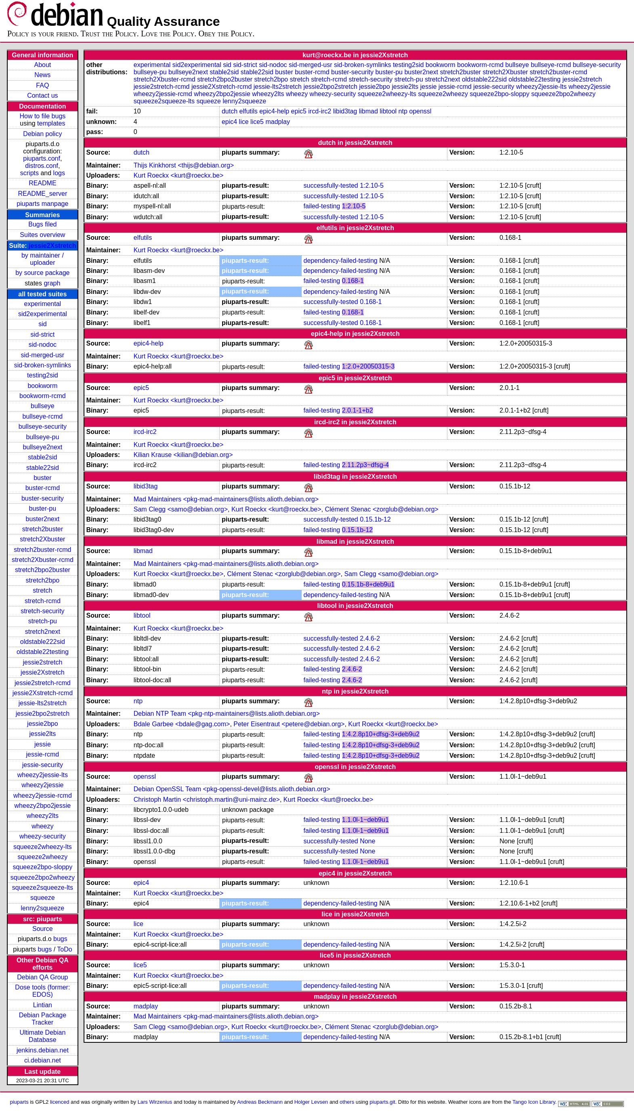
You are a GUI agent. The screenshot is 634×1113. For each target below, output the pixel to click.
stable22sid (42, 467)
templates (51, 123)
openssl (420, 111)
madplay (277, 121)
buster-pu (43, 508)
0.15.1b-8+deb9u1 (368, 584)
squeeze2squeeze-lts (42, 887)
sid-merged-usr (43, 355)
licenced (59, 1102)
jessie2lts (42, 733)
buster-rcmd (42, 487)
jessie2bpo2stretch (42, 713)
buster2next (43, 519)
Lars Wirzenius (155, 1102)
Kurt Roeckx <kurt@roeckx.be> (179, 175)
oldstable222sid (42, 641)
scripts (29, 173)
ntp (403, 111)
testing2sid (42, 375)
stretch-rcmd (43, 600)
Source (42, 928)
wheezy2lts (43, 815)
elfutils (248, 111)
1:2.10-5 (372, 185)
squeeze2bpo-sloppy (43, 867)
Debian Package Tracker (42, 1019)
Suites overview (42, 234)
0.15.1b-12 (375, 519)
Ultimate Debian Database (42, 1036)
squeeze (42, 897)
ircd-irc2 (319, 111)
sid (42, 324)
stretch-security (42, 611)
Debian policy (42, 133)
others (347, 1102)
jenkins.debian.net (43, 1050)
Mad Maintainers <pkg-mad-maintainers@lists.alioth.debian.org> (226, 499)
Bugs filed (42, 224)
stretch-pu (42, 621)
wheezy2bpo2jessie (43, 805)
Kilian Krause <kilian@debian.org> (183, 454)
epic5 (299, 111)
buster (42, 477)
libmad (368, 111)
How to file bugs (42, 116)
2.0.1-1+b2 (357, 410)
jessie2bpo (42, 723)
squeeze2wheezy (43, 856)
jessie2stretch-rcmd (43, 682)
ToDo (64, 949)
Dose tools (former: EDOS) (42, 991)
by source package (42, 272)
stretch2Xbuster (42, 539)
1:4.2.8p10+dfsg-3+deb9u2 (381, 734)
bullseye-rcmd (43, 416)
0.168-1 (353, 280)
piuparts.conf (41, 158)
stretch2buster (42, 529)
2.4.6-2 (370, 638)
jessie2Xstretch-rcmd (43, 693)
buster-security (42, 498)
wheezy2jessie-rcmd (42, 795)
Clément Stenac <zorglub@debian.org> (381, 509)
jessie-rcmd (42, 754)
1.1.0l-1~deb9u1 (365, 819)
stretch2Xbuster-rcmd (42, 559)
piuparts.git (382, 1102)
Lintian (42, 1005)
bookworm (42, 385)
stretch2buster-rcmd (42, 549)
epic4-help (274, 111)
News (42, 74)
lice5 (257, 121)
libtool (388, 111)
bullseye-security (43, 426)
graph (52, 283)
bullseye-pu (42, 437)
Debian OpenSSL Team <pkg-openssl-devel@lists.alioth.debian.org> (232, 789)
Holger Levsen (311, 1102)
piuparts (19, 1102)
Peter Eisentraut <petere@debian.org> (288, 724)
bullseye (43, 405)
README (42, 183)
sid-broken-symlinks (42, 365)
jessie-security (42, 764)
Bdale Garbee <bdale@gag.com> (182, 724)
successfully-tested (331, 185)
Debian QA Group (42, 977)
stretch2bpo (43, 580)
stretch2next (42, 631)
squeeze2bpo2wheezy (42, 877)
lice (244, 121)
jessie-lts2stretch (43, 703)
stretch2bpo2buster (42, 569)
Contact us (42, 95)
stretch (42, 590)
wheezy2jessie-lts (42, 774)
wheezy (42, 826)
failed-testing (322, 206)
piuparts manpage (42, 203)
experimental (42, 303)
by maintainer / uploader (42, 259)
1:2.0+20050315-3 (368, 366)
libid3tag (345, 111)
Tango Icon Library (533, 1102)
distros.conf (41, 165)
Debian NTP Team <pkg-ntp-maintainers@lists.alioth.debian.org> (227, 713)
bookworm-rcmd (42, 395)
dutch (229, 111)
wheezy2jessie (42, 785)
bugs (60, 938)
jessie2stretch (42, 662)
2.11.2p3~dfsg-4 (365, 464)
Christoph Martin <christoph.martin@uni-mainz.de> (207, 799)
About (42, 64)
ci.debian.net (42, 1060)
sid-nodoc (43, 344)
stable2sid (42, 457)
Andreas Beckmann (260, 1102)
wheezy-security (42, 836)
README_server (42, 193)
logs (59, 173)
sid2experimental (42, 313)
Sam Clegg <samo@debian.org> (181, 509)
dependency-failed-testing (341, 260)
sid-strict (43, 334)
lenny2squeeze (43, 908)
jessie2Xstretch (52, 245)
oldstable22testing (43, 651)
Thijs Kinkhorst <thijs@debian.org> (184, 165)
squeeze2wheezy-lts (42, 846)
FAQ (42, 85)
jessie (42, 744)
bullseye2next (42, 447)
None (367, 841)
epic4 (229, 121)
